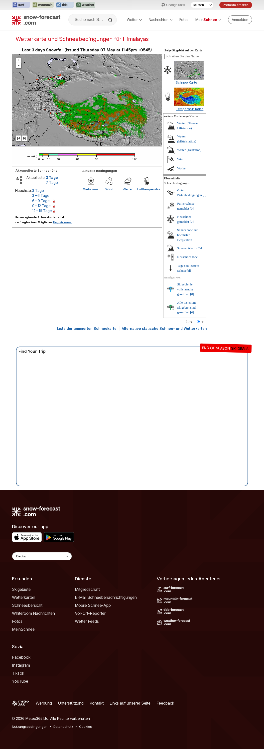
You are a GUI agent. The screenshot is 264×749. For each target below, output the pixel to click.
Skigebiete (21, 589)
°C (191, 322)
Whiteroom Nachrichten (33, 613)
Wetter (134, 19)
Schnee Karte (186, 82)
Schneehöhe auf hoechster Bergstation (187, 235)
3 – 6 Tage (40, 195)
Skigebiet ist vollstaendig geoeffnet (185, 289)
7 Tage (52, 182)
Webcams (91, 189)
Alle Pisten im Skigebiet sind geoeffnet (186, 307)
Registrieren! (62, 222)
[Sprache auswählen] (202, 5)
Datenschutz (63, 727)
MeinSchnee (23, 629)
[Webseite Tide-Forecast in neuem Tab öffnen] (65, 5)
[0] (204, 195)
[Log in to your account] (240, 19)
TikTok (18, 673)
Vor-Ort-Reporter (90, 613)
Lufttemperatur (146, 189)
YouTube (20, 681)
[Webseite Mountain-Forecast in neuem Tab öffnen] (43, 5)
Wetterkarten (23, 597)
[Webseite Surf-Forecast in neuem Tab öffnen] (21, 5)
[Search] (111, 20)
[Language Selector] (42, 556)
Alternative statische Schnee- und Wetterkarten (164, 328)
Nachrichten (160, 19)
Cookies (85, 727)
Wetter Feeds (87, 621)
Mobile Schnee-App (93, 605)
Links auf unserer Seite (130, 703)
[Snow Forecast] (36, 20)
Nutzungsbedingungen (29, 727)
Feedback (165, 703)
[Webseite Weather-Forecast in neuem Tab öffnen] (85, 5)
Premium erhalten (236, 5)
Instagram (21, 665)
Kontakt (97, 703)
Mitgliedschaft (87, 589)
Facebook (21, 657)
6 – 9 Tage (41, 201)
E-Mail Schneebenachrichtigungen (106, 597)
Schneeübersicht (27, 605)
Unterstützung (71, 703)
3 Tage (52, 177)
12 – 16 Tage (42, 211)
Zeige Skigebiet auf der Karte (183, 50)
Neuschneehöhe (187, 257)
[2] (192, 222)
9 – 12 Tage (41, 206)
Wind (109, 189)
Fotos (183, 19)
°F (202, 322)
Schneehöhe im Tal (189, 248)
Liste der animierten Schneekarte (87, 328)
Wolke (181, 168)
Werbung (44, 703)
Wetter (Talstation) (189, 150)
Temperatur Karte (189, 109)
